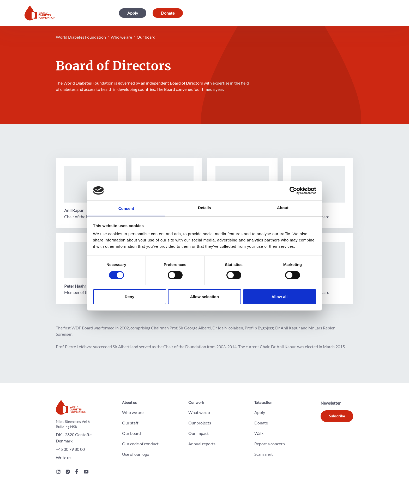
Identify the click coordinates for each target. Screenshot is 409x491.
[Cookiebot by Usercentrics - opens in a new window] (293, 190)
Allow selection (204, 296)
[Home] (40, 13)
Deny (129, 296)
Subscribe (337, 416)
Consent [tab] (126, 208)
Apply (132, 12)
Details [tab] (204, 207)
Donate (168, 12)
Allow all (280, 296)
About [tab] (282, 207)
